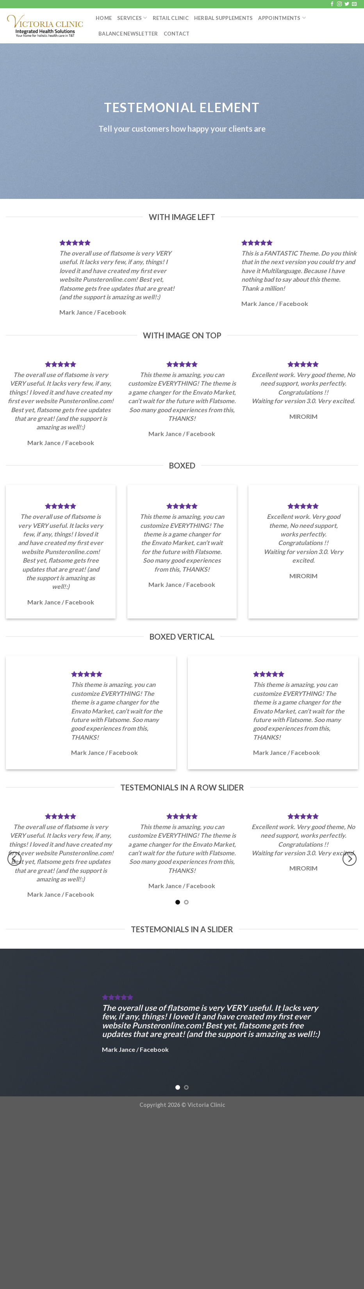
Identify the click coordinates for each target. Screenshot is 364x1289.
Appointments (282, 17)
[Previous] (14, 859)
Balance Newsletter (128, 33)
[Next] (350, 859)
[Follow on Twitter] (346, 4)
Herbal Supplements (223, 18)
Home (104, 18)
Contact (177, 33)
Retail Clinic (171, 18)
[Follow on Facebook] (332, 4)
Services (132, 17)
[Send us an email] (354, 4)
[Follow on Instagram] (339, 4)
